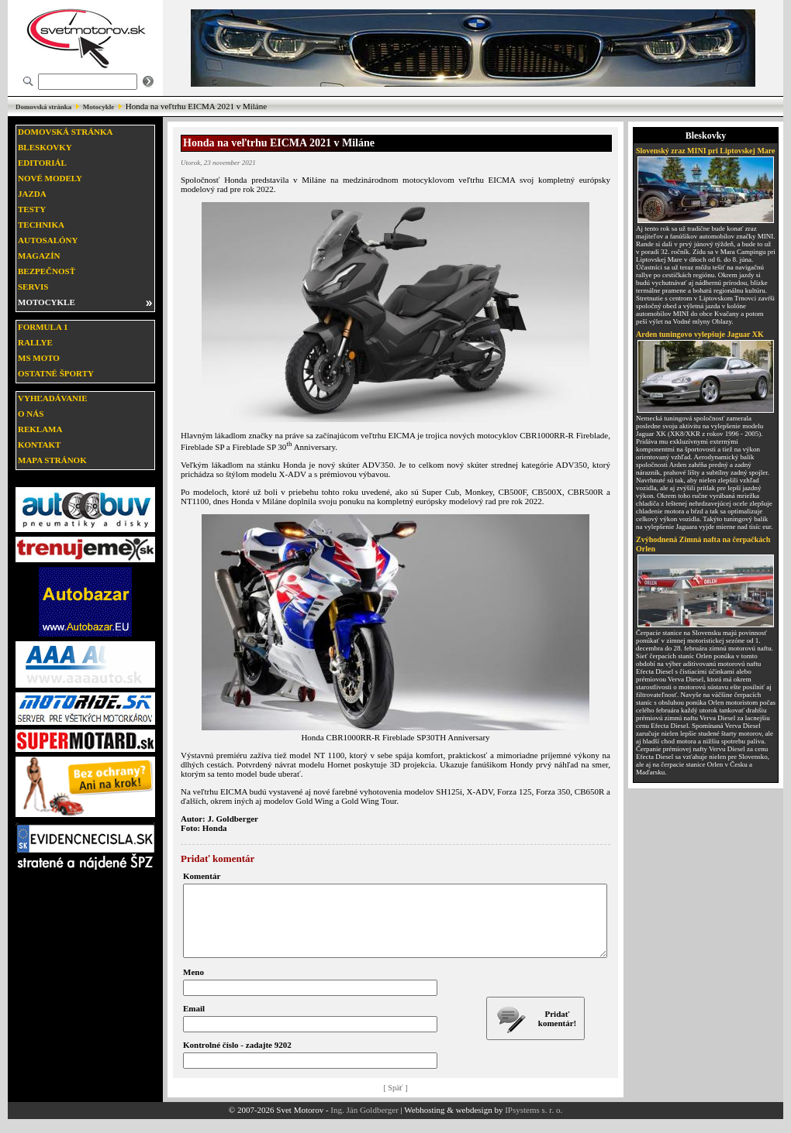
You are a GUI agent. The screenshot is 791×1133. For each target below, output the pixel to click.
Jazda (32, 193)
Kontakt (39, 444)
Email (194, 1022)
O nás (30, 413)
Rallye (35, 342)
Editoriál (42, 162)
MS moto (39, 357)
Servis (33, 286)
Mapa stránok (52, 460)
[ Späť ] (396, 1101)
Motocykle (99, 107)
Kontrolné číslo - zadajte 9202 (237, 1058)
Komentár (201, 876)
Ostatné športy (56, 373)
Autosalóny (48, 240)
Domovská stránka (43, 107)
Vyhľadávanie (53, 398)
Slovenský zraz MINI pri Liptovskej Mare (705, 150)
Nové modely (50, 178)
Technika (41, 224)
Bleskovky (45, 147)
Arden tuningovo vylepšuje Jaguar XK (700, 334)
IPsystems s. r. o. (533, 1123)
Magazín (39, 255)
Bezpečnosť (46, 271)
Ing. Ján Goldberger (364, 1123)
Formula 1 (42, 326)
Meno (193, 986)
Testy (32, 209)
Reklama (40, 429)
